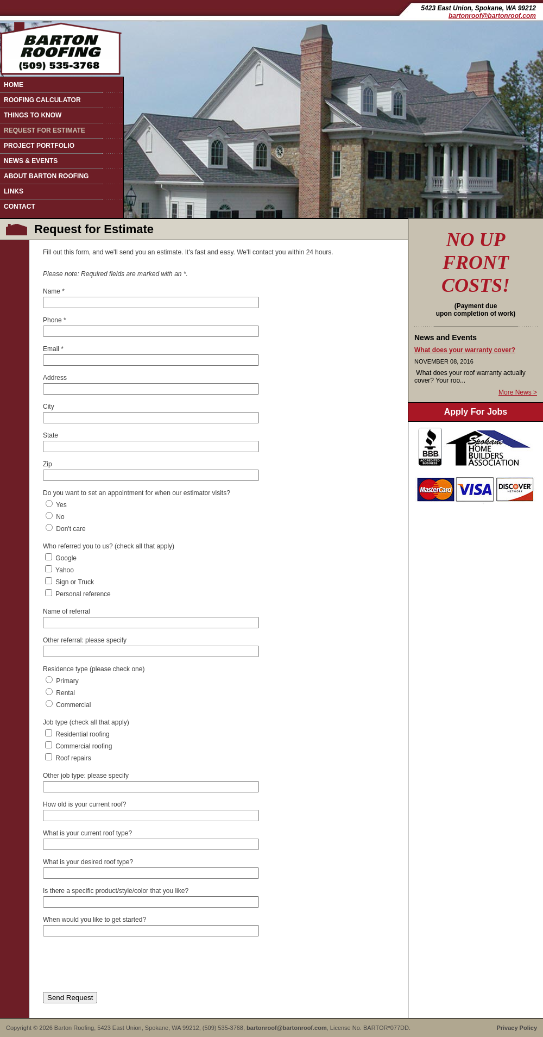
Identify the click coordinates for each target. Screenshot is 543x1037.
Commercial (68, 704)
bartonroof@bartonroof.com (492, 16)
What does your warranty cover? (464, 350)
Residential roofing (77, 733)
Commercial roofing (78, 745)
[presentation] (125, 964)
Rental (60, 692)
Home (13, 85)
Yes (56, 504)
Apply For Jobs (475, 411)
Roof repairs (68, 757)
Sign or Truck (69, 581)
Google (61, 557)
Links (13, 191)
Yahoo (59, 569)
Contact (19, 206)
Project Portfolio (39, 145)
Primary (62, 680)
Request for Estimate (44, 130)
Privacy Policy (516, 1027)
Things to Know (32, 115)
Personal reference (78, 593)
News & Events (31, 161)
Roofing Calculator (42, 100)
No (55, 516)
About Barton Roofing (46, 176)
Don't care (66, 528)
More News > (517, 392)
